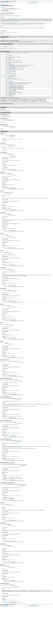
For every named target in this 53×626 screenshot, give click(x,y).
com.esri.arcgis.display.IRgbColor (13, 406)
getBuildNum (8, 65)
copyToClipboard (6, 294)
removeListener (9, 82)
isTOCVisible (5, 193)
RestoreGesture (40, 25)
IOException (12, 126)
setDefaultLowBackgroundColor (11, 92)
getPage (8, 73)
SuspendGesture (35, 25)
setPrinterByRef (9, 94)
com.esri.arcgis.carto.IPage (12, 368)
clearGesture (8, 56)
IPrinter (12, 94)
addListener (8, 54)
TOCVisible (39, 23)
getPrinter (5, 328)
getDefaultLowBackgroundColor (11, 71)
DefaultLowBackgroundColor (22, 20)
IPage (6, 73)
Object (16, 54)
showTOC (5, 215)
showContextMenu (6, 173)
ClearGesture (31, 25)
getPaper (8, 75)
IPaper (4, 336)
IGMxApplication (6, 14)
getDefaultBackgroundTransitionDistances (12, 67)
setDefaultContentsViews (10, 88)
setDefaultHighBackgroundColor (11, 90)
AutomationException (6, 178)
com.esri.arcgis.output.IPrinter (15, 311)
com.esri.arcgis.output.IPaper (12, 349)
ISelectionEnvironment (6, 374)
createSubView (6, 238)
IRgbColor (5, 69)
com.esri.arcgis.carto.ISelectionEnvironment (14, 387)
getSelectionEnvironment (7, 385)
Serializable (10, 14)
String (11, 54)
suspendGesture (6, 556)
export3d (8, 63)
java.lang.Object (2, 7)
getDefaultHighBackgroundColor (11, 69)
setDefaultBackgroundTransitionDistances (12, 86)
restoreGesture (9, 84)
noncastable (5, 38)
